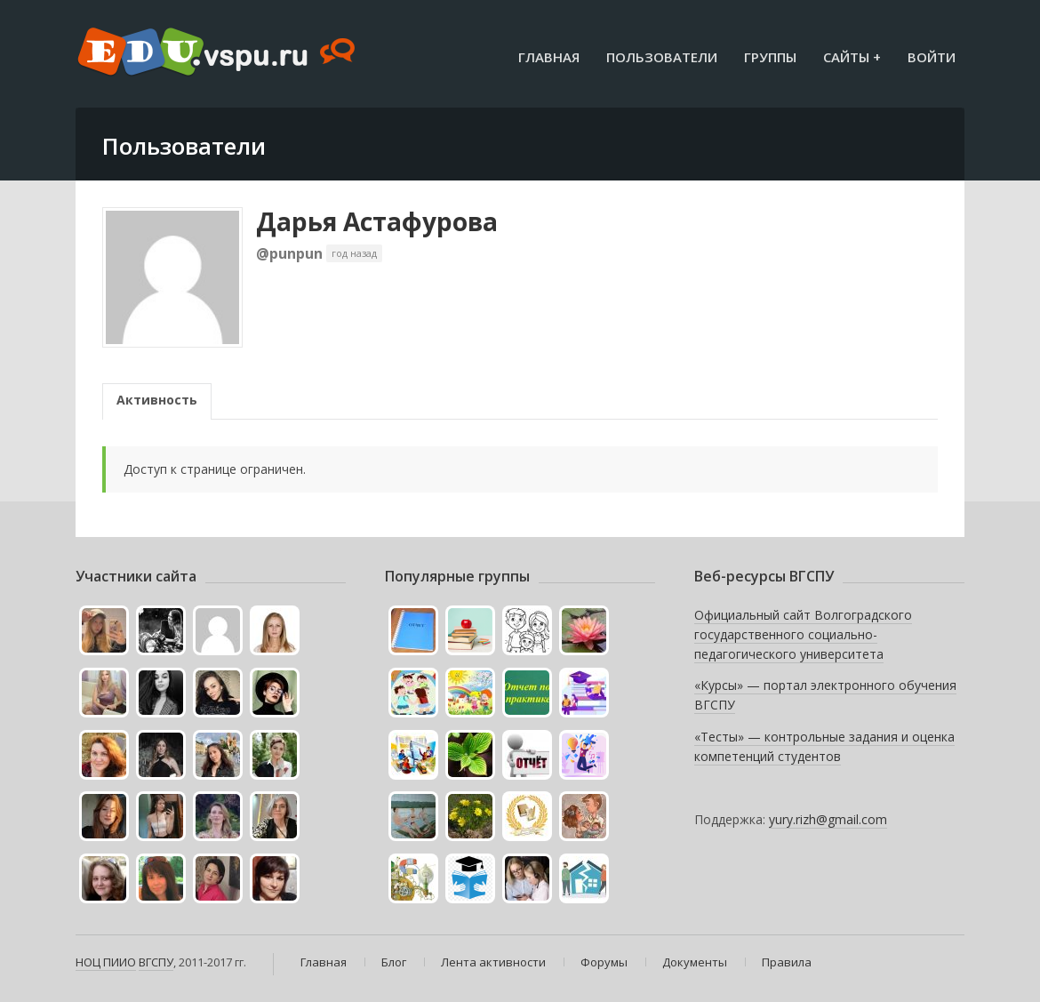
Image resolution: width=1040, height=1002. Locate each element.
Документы (694, 962)
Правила (787, 962)
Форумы (604, 962)
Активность (156, 399)
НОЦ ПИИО (106, 962)
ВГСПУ (156, 962)
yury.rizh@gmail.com (828, 819)
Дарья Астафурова (377, 221)
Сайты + (852, 57)
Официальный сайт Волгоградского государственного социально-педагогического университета (803, 633)
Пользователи (661, 57)
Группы (770, 57)
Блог (393, 962)
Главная (549, 57)
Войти (932, 57)
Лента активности (493, 962)
